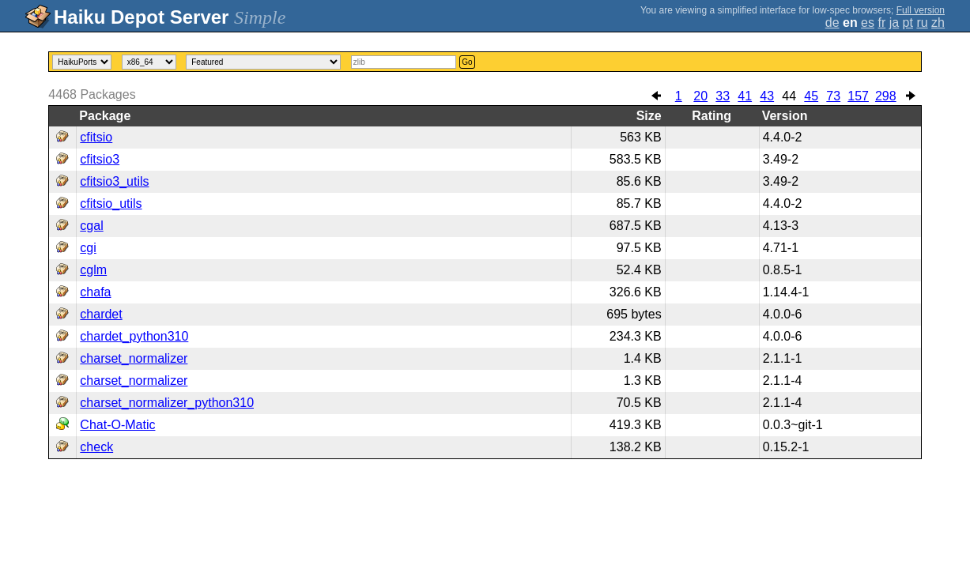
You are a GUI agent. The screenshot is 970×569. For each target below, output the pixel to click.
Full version (920, 10)
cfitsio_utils (111, 203)
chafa (95, 292)
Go (467, 62)
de (832, 22)
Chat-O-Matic (117, 424)
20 (700, 96)
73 (833, 96)
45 (811, 96)
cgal (91, 225)
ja (894, 22)
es (867, 22)
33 (722, 96)
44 (789, 96)
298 (885, 96)
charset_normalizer (133, 358)
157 (858, 96)
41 (745, 96)
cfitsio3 (99, 159)
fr (881, 22)
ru (921, 22)
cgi (88, 247)
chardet (101, 314)
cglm (93, 270)
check (96, 447)
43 (767, 96)
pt (908, 22)
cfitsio (96, 137)
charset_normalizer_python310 (167, 402)
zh (938, 22)
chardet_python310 (134, 336)
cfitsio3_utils (114, 181)
